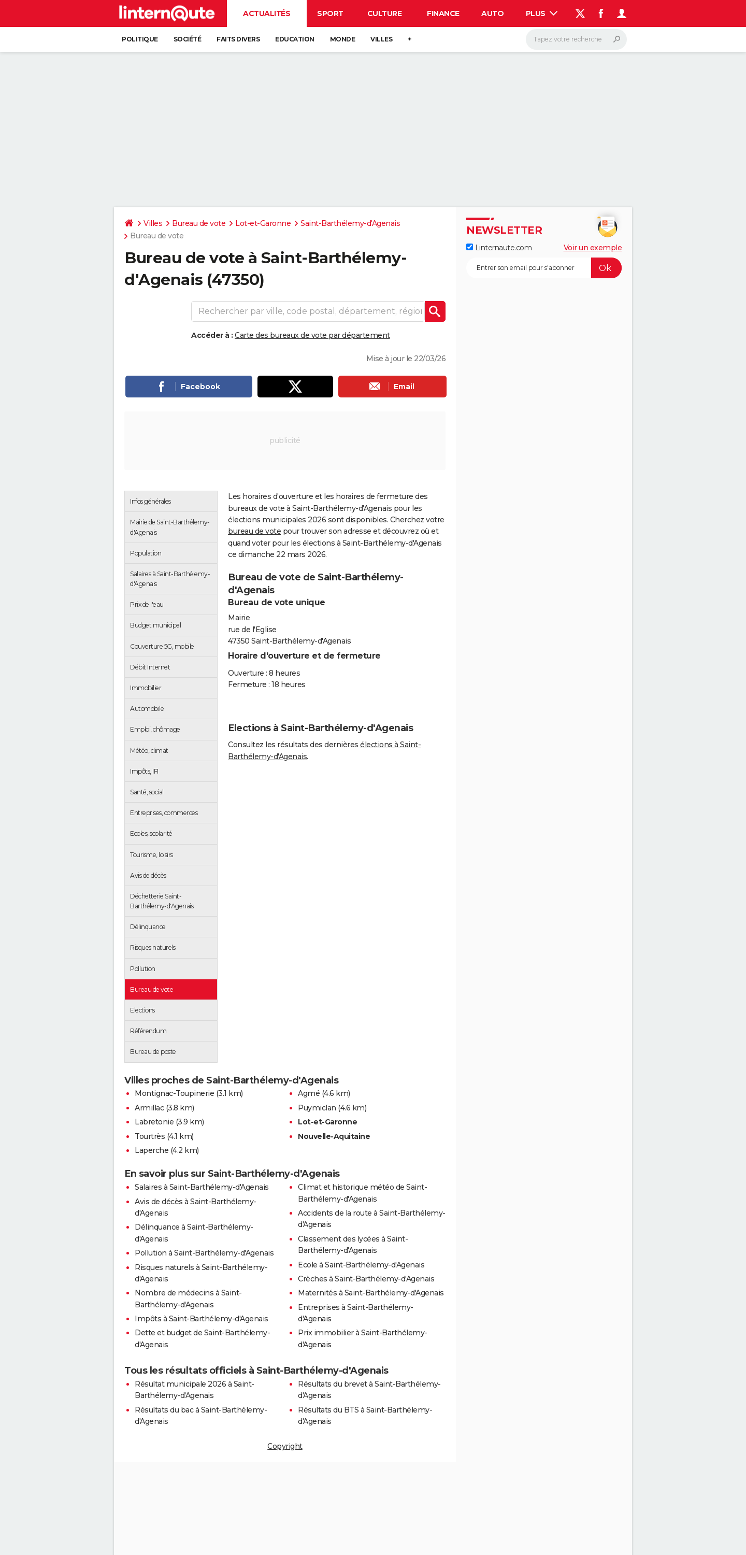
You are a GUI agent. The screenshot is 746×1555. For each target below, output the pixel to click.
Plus (542, 13)
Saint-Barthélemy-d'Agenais (350, 223)
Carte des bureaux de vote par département (312, 335)
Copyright (285, 1446)
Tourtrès (150, 1136)
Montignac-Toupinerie (174, 1093)
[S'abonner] (544, 268)
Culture (384, 13)
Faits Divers (238, 39)
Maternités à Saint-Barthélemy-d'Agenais (371, 1292)
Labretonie (154, 1121)
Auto (492, 13)
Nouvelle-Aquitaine (334, 1136)
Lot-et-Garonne (263, 223)
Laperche (151, 1150)
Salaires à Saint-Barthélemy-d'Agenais (202, 1187)
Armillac (149, 1107)
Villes (381, 39)
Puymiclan (317, 1107)
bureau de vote (254, 531)
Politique (140, 39)
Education (294, 39)
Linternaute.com (499, 247)
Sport (330, 13)
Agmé (309, 1093)
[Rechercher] (576, 39)
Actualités (266, 13)
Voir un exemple (593, 247)
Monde (342, 39)
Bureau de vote (198, 223)
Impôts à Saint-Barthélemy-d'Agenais (201, 1318)
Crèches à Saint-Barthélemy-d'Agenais (366, 1278)
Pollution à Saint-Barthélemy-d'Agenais (204, 1253)
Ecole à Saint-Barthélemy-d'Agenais (361, 1264)
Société (188, 39)
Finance (443, 13)
